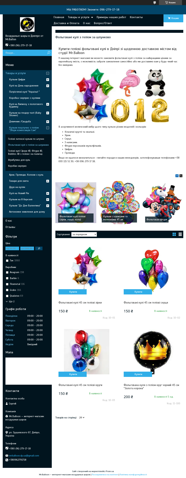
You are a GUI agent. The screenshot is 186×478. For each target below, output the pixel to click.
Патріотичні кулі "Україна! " (24, 91)
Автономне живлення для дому (27, 211)
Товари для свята (19, 180)
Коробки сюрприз (17, 166)
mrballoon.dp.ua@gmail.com (24, 455)
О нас (86, 23)
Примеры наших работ (111, 17)
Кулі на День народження (23, 85)
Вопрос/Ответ (103, 23)
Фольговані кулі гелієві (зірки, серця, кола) (73, 218)
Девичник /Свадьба (20, 121)
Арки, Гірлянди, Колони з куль (26, 174)
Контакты (136, 17)
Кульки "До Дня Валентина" (25, 205)
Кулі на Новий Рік (19, 193)
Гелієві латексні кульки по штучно (26, 139)
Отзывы (10, 227)
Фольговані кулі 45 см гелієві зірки (80, 302)
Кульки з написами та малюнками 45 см (115, 218)
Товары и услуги (78, 17)
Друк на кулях (17, 187)
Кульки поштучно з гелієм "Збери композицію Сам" (24, 129)
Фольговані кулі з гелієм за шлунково (28, 145)
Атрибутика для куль (19, 160)
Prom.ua (110, 471)
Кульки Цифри (17, 79)
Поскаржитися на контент (105, 474)
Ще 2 (12, 301)
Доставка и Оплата (66, 23)
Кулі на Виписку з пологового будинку (26, 105)
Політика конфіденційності (133, 474)
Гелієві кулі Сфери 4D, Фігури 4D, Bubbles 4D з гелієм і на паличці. (25, 152)
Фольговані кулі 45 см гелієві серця (146, 302)
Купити (73, 291)
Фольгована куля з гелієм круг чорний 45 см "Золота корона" (151, 386)
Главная (59, 17)
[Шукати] (48, 53)
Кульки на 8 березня (20, 199)
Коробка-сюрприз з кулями (24, 97)
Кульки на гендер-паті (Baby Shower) (25, 114)
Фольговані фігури (157, 219)
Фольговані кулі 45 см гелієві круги (80, 385)
